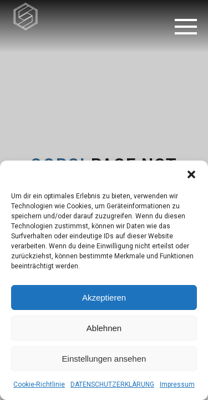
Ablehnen (104, 328)
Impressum (177, 384)
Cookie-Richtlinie (39, 384)
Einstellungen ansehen (104, 358)
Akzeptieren (104, 297)
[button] (191, 174)
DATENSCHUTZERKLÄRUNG (112, 384)
